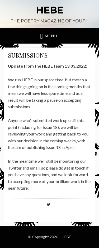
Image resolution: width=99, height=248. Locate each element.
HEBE (49, 10)
